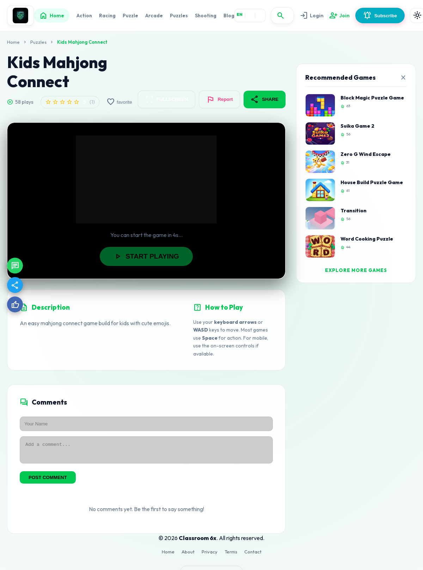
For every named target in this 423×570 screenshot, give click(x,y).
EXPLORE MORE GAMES (356, 270)
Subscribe (378, 15)
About (188, 555)
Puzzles (179, 15)
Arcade (154, 15)
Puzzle (130, 15)
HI (250, 14)
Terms (231, 555)
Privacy (209, 555)
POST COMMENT (48, 480)
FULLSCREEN (166, 99)
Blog (228, 15)
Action (84, 15)
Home (51, 15)
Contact (253, 555)
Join (338, 15)
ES (260, 14)
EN (240, 14)
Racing (107, 15)
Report (219, 99)
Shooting (205, 15)
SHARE (264, 99)
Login (311, 15)
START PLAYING (146, 256)
